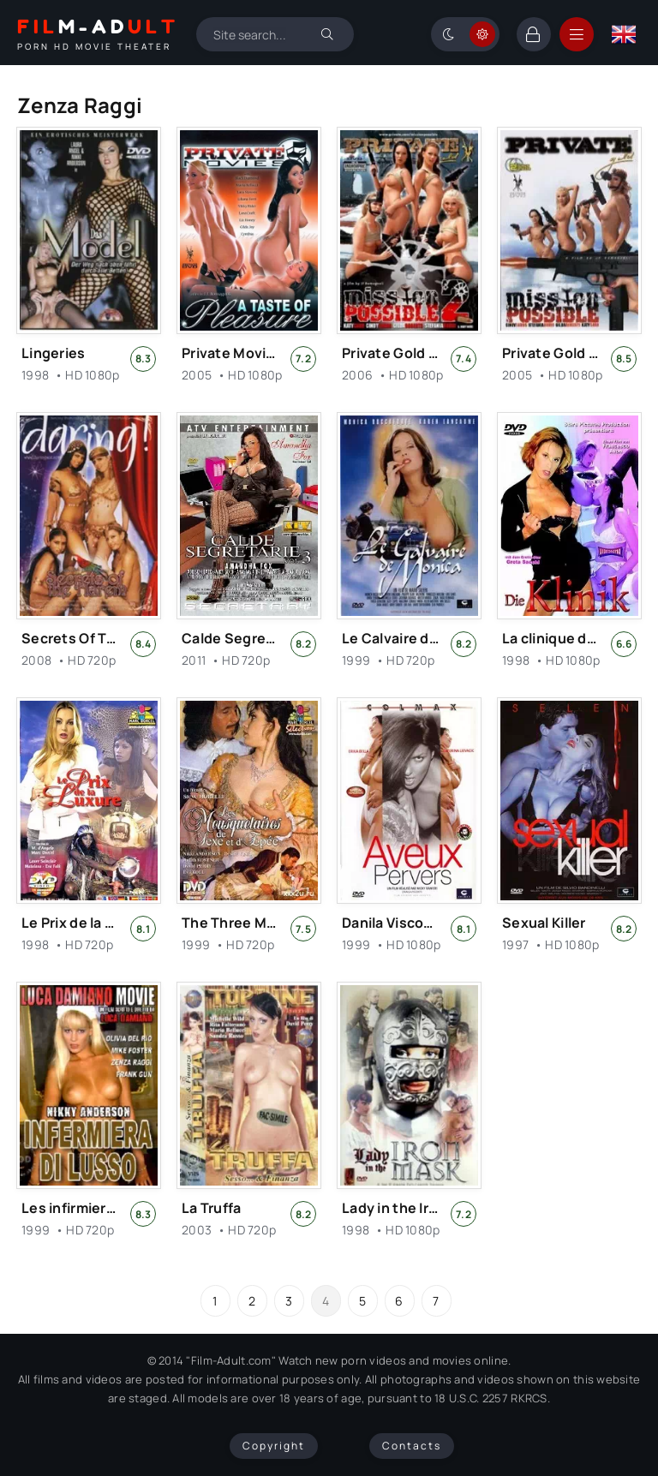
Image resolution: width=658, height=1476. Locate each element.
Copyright (273, 1445)
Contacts (411, 1445)
